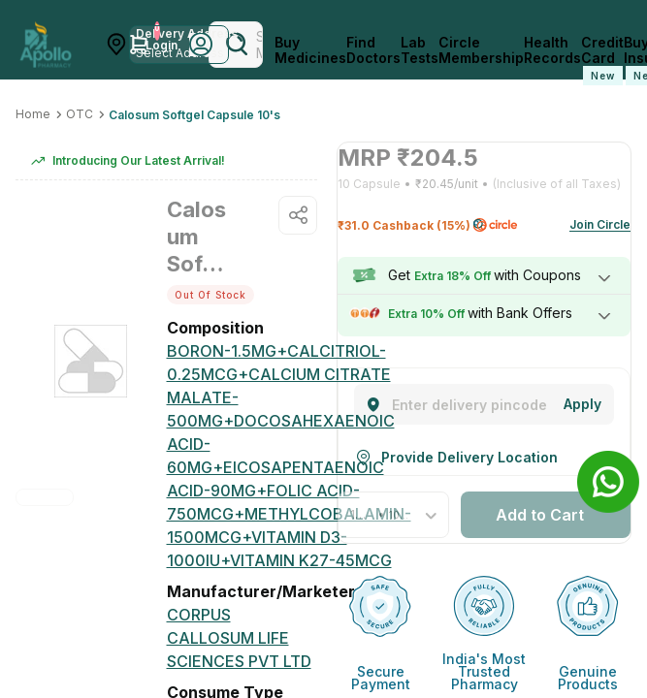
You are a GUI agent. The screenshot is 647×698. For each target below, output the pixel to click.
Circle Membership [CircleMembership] (481, 50)
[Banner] (608, 482)
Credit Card (602, 60)
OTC (79, 114)
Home (33, 114)
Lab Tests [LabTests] (419, 50)
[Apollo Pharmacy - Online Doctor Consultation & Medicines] (46, 44)
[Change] (582, 404)
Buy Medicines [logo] (310, 50)
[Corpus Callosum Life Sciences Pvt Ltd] (242, 638)
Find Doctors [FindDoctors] (373, 50)
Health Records (552, 50)
